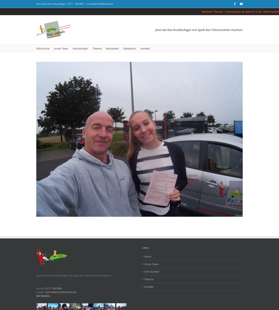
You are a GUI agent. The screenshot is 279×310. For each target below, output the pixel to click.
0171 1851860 (53, 288)
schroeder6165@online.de (100, 3)
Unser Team (151, 264)
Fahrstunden (152, 271)
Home (147, 256)
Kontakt (148, 286)
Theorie (148, 279)
